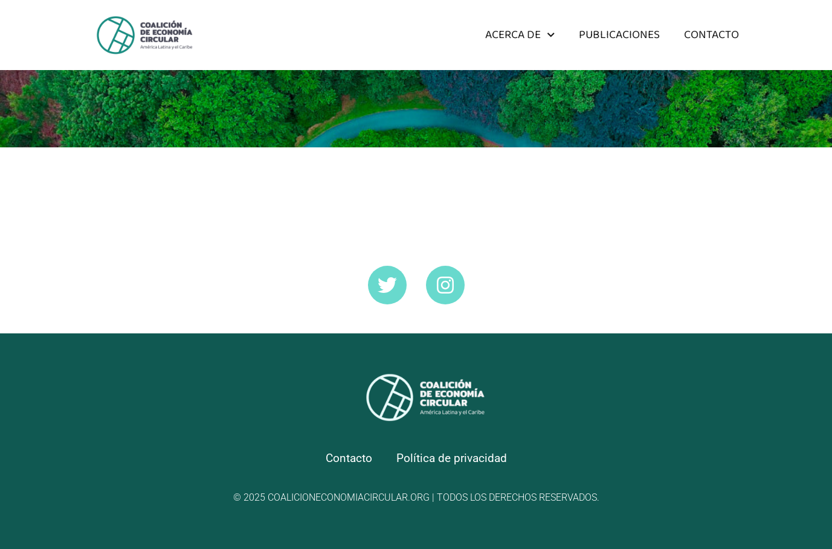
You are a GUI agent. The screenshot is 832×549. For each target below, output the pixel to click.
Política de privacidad (451, 458)
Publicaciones (619, 34)
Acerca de (520, 35)
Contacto (711, 34)
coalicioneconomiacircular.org (349, 497)
